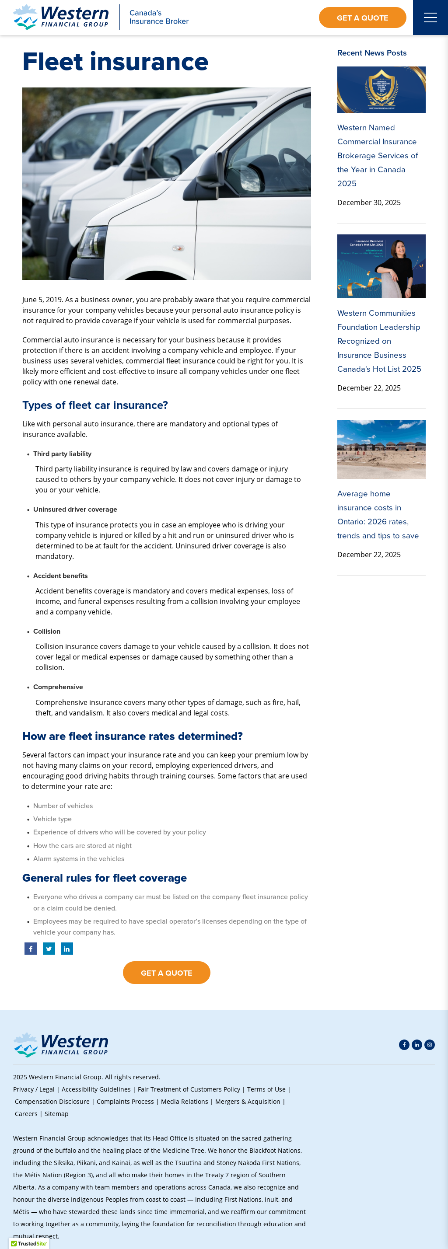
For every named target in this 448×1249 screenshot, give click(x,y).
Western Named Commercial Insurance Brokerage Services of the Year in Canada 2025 (377, 155)
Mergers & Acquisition (247, 1101)
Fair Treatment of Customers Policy (189, 1089)
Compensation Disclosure (52, 1101)
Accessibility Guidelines (96, 1089)
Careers (26, 1113)
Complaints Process (125, 1101)
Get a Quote (362, 18)
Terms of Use (266, 1089)
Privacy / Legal (34, 1089)
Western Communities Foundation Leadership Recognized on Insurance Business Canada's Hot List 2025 (379, 341)
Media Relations (184, 1101)
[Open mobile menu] (430, 17)
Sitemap (57, 1113)
